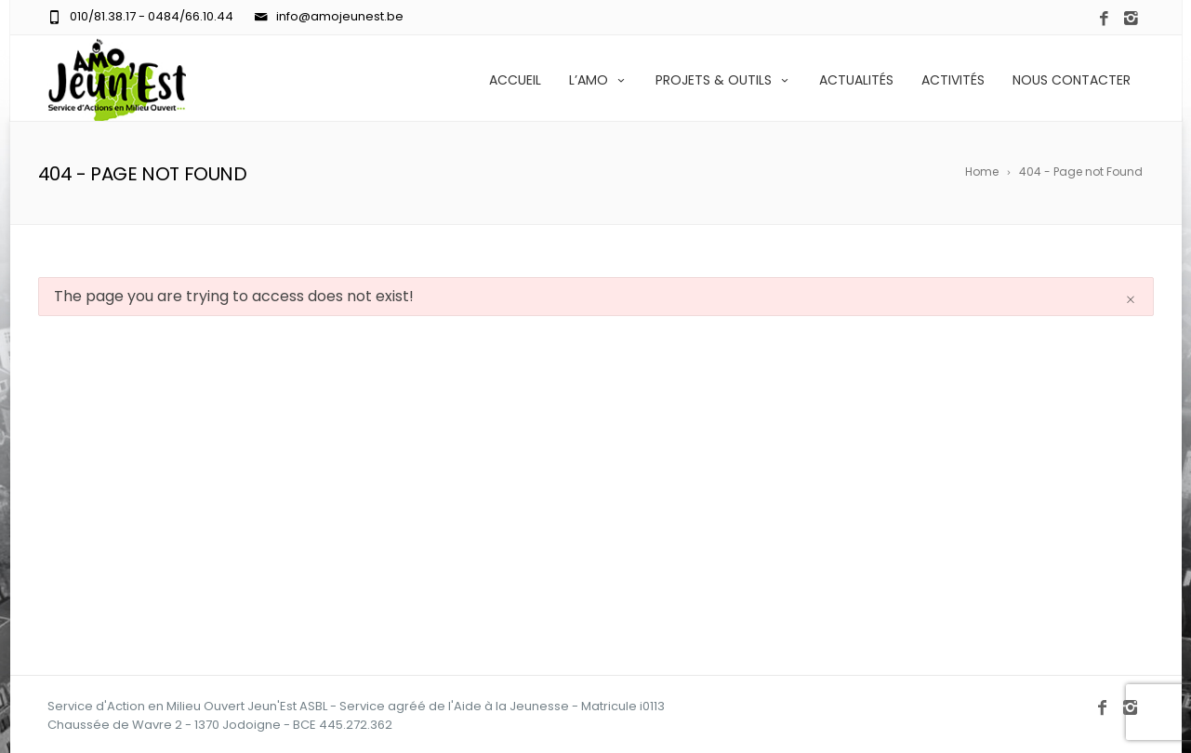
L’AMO (598, 80)
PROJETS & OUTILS (723, 80)
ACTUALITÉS (856, 80)
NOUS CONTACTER (1071, 80)
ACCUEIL (515, 80)
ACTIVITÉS (953, 80)
